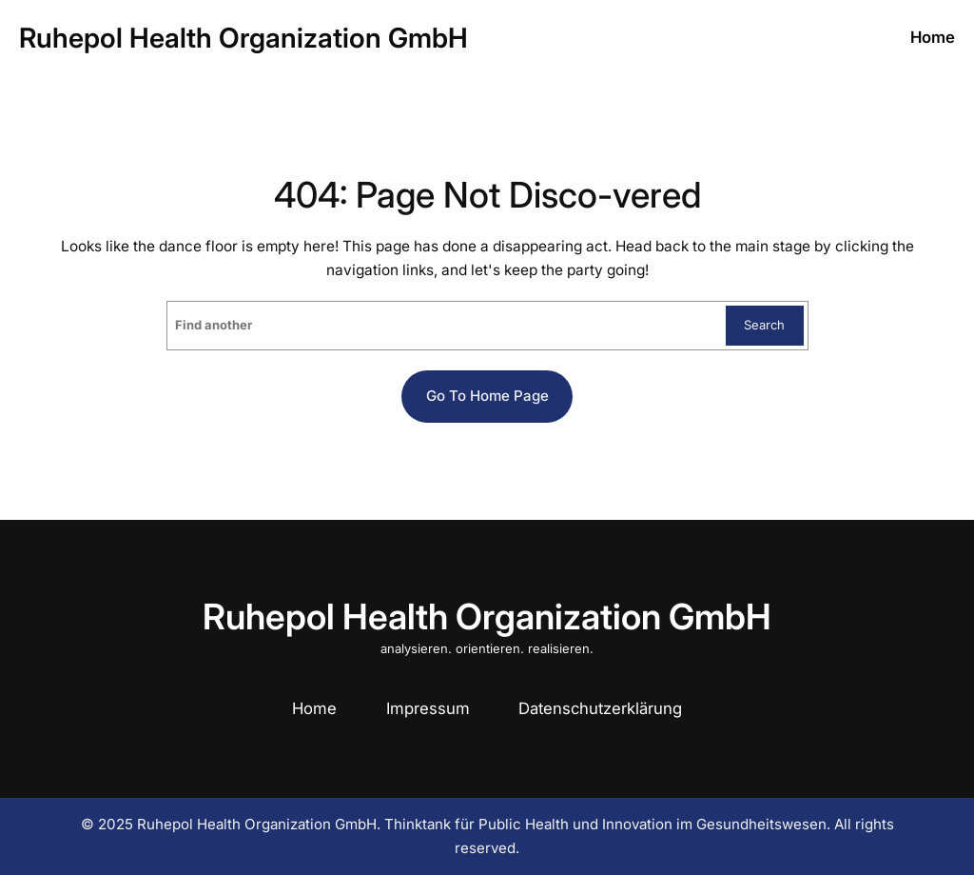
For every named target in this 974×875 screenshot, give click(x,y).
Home (314, 708)
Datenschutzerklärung (600, 708)
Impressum (428, 708)
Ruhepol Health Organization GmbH (243, 37)
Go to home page (487, 396)
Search (764, 324)
